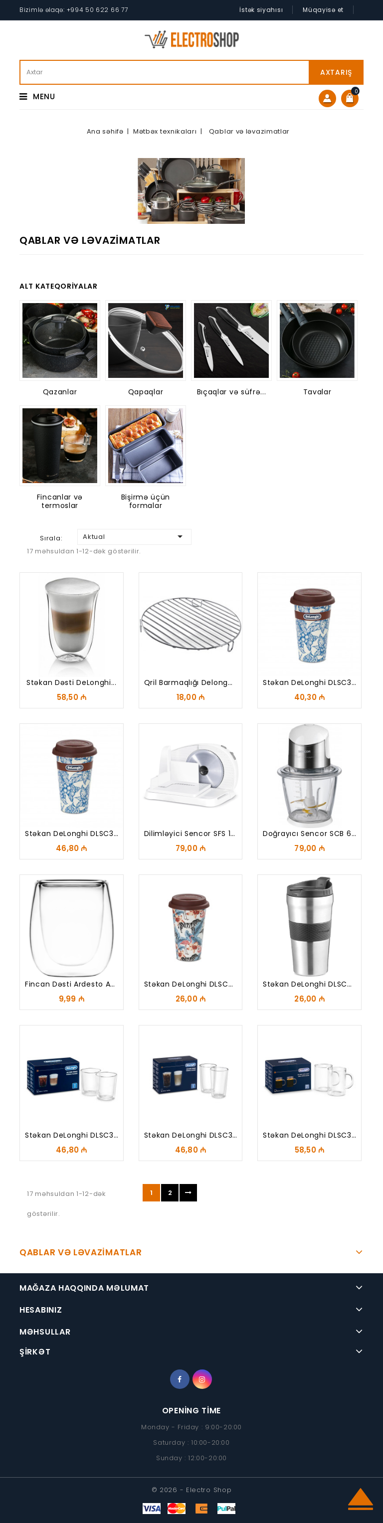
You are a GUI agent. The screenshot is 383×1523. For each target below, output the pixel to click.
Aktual (134, 536)
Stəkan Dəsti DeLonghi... (71, 682)
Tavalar (317, 392)
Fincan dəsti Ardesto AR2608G (82, 984)
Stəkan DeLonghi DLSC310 (311, 682)
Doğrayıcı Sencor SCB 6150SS (317, 834)
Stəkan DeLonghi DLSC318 (73, 1135)
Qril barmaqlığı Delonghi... (192, 682)
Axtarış (336, 72)
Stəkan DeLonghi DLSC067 (193, 984)
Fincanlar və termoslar (60, 501)
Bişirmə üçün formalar (145, 501)
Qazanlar (60, 392)
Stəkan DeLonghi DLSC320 (312, 1135)
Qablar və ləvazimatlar (80, 1252)
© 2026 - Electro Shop (192, 1490)
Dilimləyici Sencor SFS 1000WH (200, 834)
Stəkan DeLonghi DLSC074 (312, 984)
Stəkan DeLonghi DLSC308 (74, 834)
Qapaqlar (146, 392)
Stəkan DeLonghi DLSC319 (192, 1135)
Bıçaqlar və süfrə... (231, 392)
